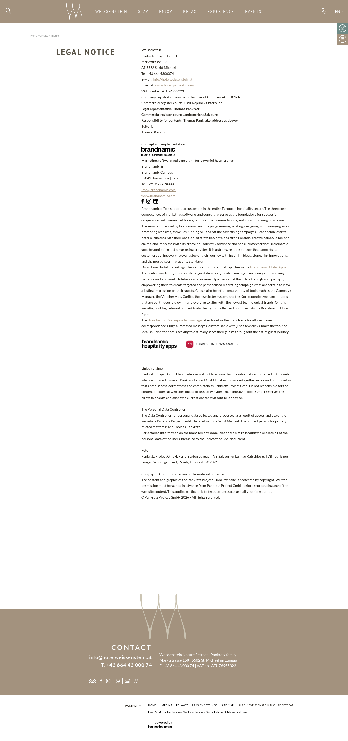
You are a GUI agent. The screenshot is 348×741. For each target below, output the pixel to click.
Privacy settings (205, 705)
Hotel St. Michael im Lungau (164, 711)
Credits (43, 35)
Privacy (182, 705)
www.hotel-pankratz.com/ (174, 85)
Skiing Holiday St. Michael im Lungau (227, 711)
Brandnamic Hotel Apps (268, 267)
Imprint (167, 705)
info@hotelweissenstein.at (172, 79)
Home (33, 35)
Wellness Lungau (193, 711)
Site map (228, 705)
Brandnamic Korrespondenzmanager (175, 320)
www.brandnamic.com (158, 196)
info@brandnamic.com (158, 190)
